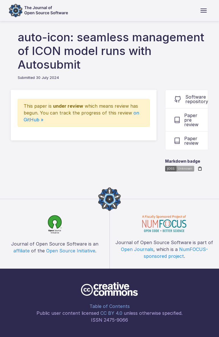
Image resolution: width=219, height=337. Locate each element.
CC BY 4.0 (111, 313)
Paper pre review (186, 120)
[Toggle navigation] (203, 10)
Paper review (186, 141)
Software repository (191, 99)
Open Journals (137, 249)
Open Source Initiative (70, 251)
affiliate (21, 251)
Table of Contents (110, 306)
